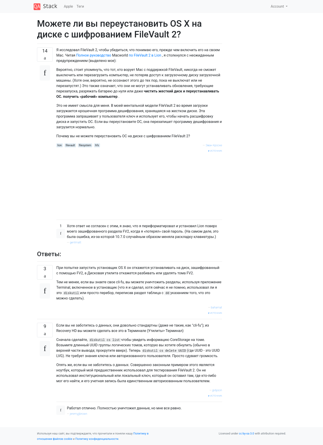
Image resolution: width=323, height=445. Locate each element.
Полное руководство (93, 55)
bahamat (216, 307)
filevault (70, 145)
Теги (80, 6)
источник (215, 150)
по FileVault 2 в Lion (145, 55)
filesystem (85, 145)
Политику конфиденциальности (96, 439)
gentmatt (75, 242)
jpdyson (217, 390)
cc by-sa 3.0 (246, 433)
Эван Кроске (214, 145)
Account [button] (278, 6)
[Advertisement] (139, 184)
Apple (68, 6)
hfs (97, 145)
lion (59, 145)
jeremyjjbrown (78, 413)
